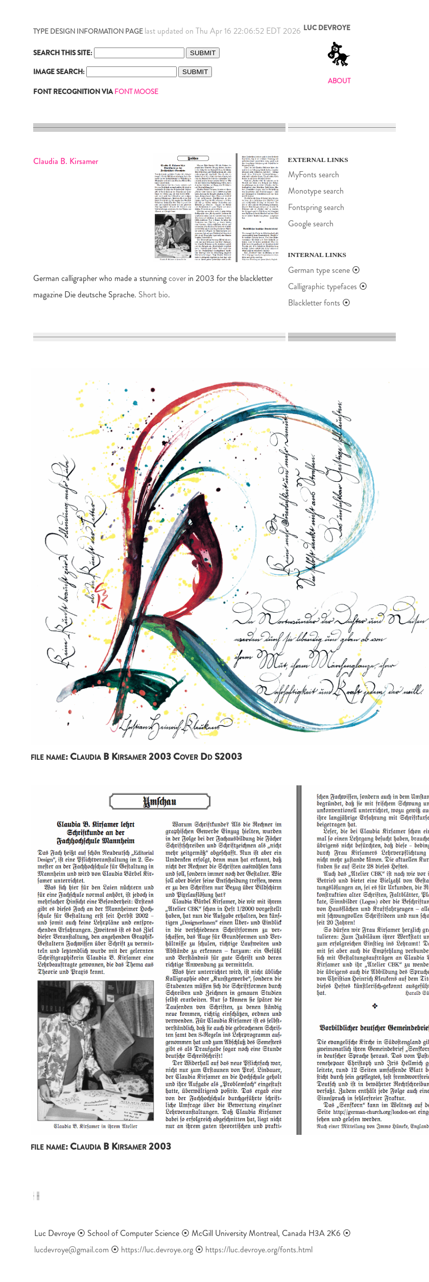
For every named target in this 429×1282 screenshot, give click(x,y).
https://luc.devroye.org (157, 1249)
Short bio (153, 294)
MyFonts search (313, 174)
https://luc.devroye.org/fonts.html (259, 1249)
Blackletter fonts (314, 303)
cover (177, 278)
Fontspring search (316, 207)
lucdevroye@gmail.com (71, 1249)
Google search (310, 223)
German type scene (319, 270)
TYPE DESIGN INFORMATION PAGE (88, 31)
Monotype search (316, 191)
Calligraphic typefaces (323, 286)
